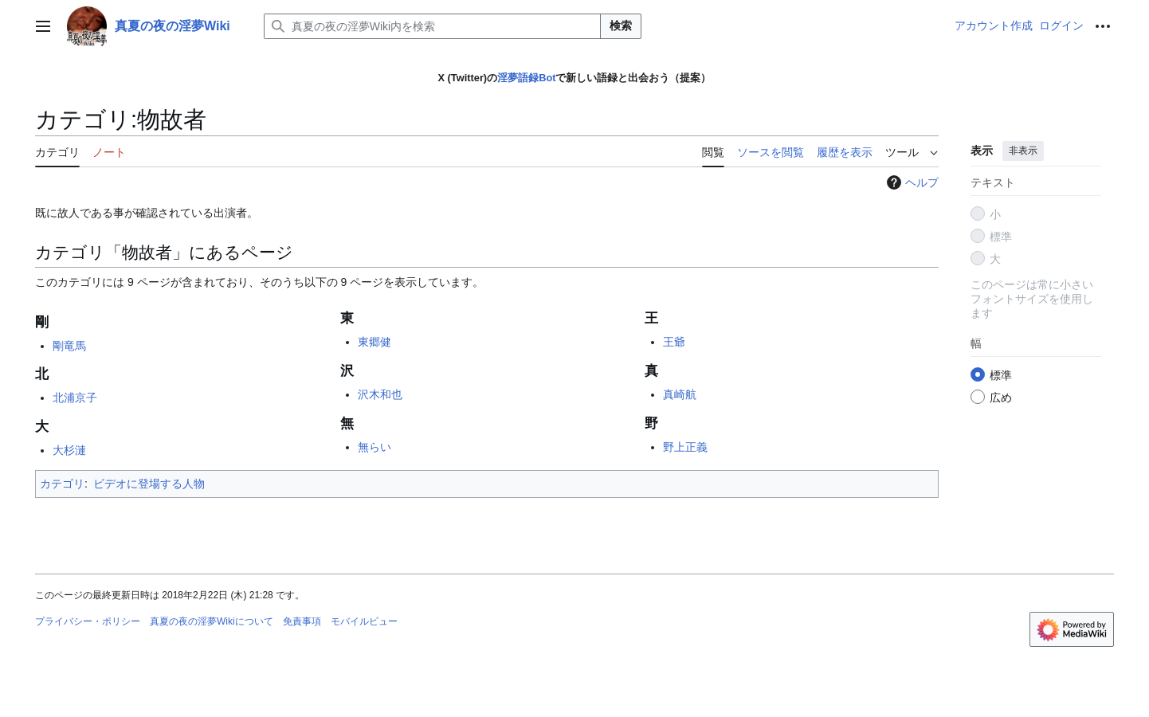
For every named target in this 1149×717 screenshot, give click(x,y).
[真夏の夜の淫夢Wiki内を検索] (432, 26)
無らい (374, 447)
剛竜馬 (69, 345)
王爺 (674, 341)
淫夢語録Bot (526, 78)
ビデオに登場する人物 (149, 483)
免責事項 (302, 621)
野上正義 (685, 447)
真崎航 (679, 394)
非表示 (1023, 150)
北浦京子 (75, 397)
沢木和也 (380, 394)
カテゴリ (62, 483)
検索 (621, 25)
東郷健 (374, 341)
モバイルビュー (364, 621)
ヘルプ (911, 182)
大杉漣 (69, 450)
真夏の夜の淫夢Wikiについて (211, 621)
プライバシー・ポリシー (87, 621)
